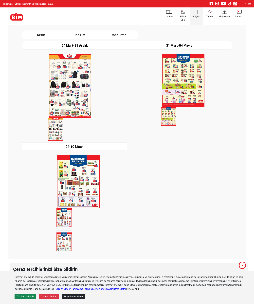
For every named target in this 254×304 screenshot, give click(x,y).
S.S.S (50, 4)
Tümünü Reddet (48, 296)
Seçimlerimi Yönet (73, 296)
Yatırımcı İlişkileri (38, 4)
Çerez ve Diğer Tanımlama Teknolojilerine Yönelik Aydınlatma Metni (90, 289)
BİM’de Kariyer (22, 4)
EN (249, 3)
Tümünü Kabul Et (25, 296)
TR (245, 3)
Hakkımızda (7, 4)
